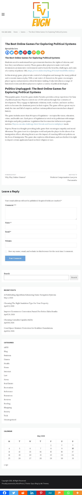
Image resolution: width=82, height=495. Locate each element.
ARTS (6, 347)
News (6, 379)
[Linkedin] (21, 52)
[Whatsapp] (38, 52)
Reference (8, 391)
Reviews (7, 399)
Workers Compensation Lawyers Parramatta (63, 178)
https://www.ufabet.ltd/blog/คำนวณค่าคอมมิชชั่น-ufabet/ (51, 71)
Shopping (8, 407)
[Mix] (34, 52)
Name (8, 223)
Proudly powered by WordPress (13, 483)
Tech (6, 416)
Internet (7, 371)
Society (7, 412)
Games (7, 359)
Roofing (7, 404)
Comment (10, 205)
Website (8, 241)
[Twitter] (12, 52)
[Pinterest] (25, 52)
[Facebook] (7, 52)
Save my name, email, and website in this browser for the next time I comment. (40, 251)
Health (6, 363)
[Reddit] (16, 52)
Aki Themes (45, 483)
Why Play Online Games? (15, 177)
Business (7, 355)
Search (7, 274)
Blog (6, 351)
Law (5, 375)
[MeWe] (29, 52)
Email (8, 232)
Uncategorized (10, 420)
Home (6, 367)
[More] (43, 52)
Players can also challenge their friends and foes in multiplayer (38, 124)
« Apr (6, 465)
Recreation (8, 387)
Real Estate (8, 383)
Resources (8, 396)
